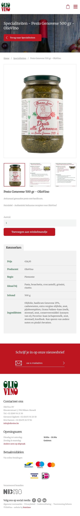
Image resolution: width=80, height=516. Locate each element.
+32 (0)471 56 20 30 (28, 417)
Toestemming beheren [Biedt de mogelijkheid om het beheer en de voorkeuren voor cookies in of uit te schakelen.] (62, 504)
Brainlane (27, 507)
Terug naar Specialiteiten (20, 37)
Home (6, 58)
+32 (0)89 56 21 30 (15, 413)
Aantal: (7, 217)
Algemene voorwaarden (13, 504)
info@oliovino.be (11, 423)
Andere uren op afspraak (14, 444)
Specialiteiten (19, 58)
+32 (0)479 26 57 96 (23, 420)
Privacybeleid (29, 504)
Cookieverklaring (44, 504)
